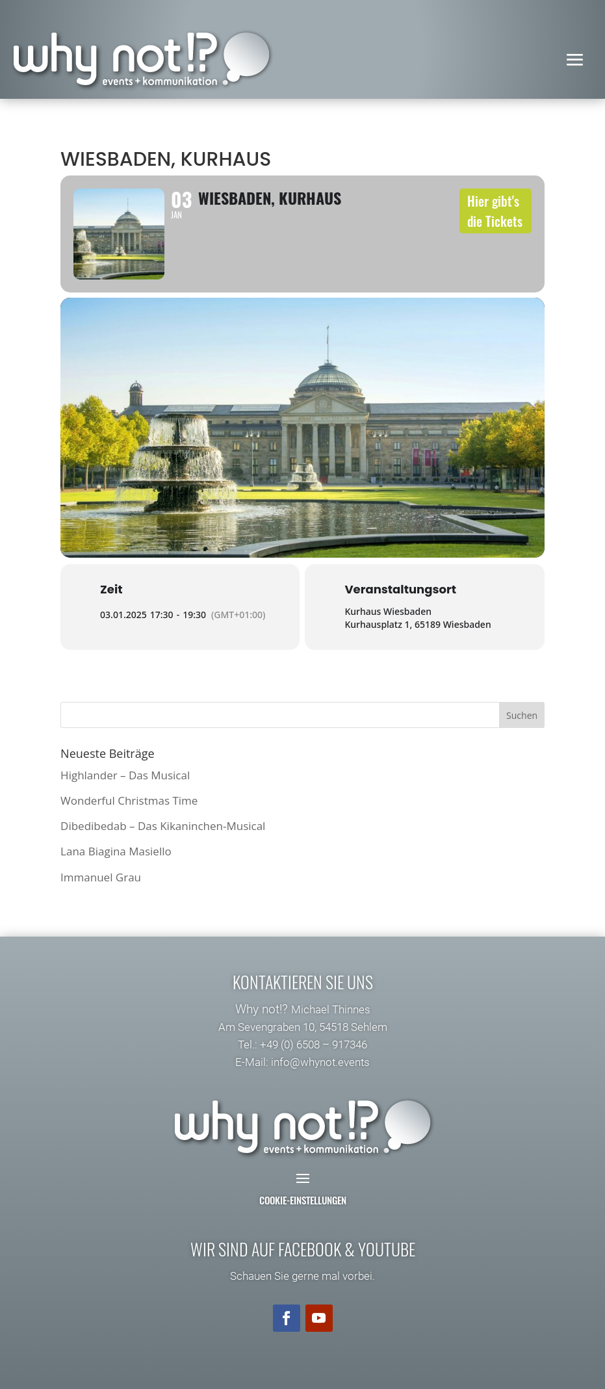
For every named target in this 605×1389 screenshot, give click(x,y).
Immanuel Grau (100, 877)
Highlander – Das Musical (125, 775)
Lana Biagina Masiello (116, 851)
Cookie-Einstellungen (302, 1200)
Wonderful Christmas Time (129, 800)
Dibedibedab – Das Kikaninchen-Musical (162, 825)
